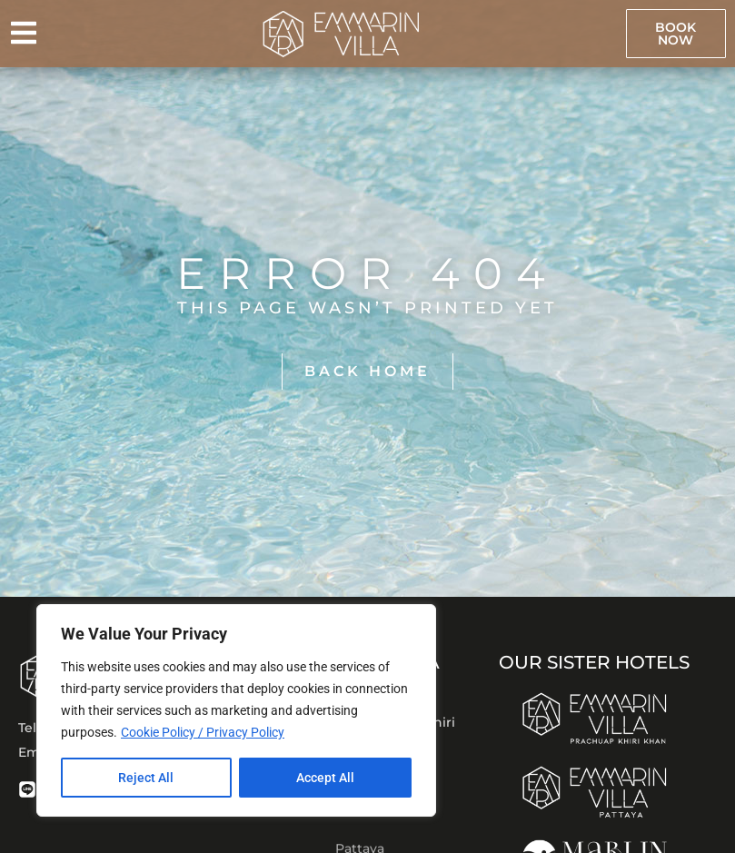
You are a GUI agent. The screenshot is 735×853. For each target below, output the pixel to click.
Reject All (146, 777)
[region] (236, 710)
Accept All (325, 777)
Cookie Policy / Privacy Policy (202, 732)
